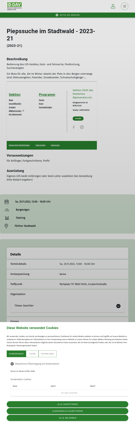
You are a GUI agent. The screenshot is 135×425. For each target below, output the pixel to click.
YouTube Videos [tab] (47, 354)
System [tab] (32, 354)
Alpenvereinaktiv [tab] (16, 354)
